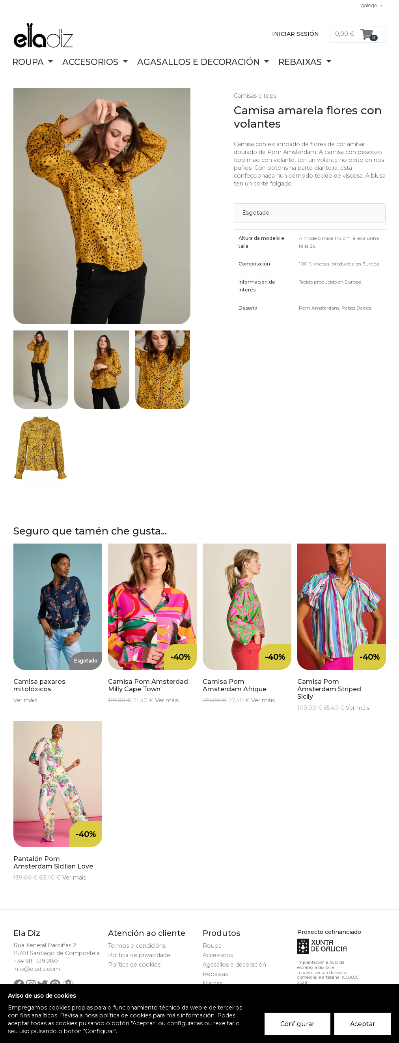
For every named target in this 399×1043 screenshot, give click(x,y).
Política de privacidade (139, 955)
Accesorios (218, 955)
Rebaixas (215, 974)
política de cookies (125, 1015)
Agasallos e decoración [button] (199, 62)
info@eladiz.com (36, 968)
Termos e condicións (137, 945)
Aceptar (362, 1024)
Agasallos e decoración (234, 964)
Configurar (297, 1024)
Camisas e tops (255, 95)
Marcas (212, 983)
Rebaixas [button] (301, 62)
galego (369, 5)
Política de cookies (134, 964)
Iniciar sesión (295, 33)
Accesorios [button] (91, 62)
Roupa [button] (29, 62)
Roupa (212, 945)
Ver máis (25, 700)
